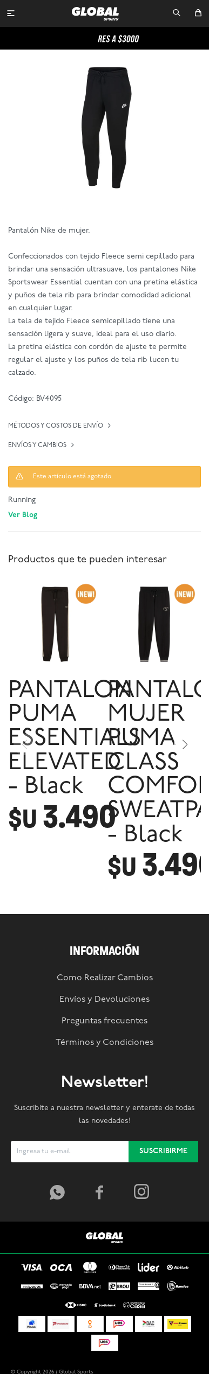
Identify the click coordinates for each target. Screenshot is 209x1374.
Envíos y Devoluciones (104, 999)
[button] (176, 13)
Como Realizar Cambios (105, 978)
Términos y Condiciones (104, 1042)
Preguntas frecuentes (104, 1021)
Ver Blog (22, 515)
